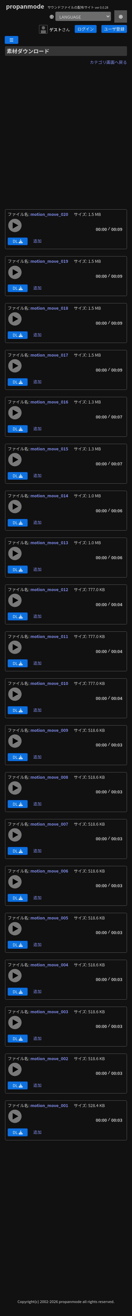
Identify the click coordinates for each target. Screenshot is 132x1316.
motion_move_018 (49, 308)
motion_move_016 (49, 402)
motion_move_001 (49, 1105)
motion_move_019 (49, 261)
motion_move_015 (49, 449)
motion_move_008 (49, 777)
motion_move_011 (49, 636)
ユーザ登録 (114, 29)
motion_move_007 (49, 824)
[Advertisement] (66, 133)
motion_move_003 (49, 1012)
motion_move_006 (49, 871)
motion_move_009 (49, 730)
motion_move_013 (49, 543)
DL (18, 241)
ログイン (85, 29)
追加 (37, 241)
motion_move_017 (49, 355)
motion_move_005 (49, 918)
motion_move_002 (49, 1059)
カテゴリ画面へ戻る (108, 62)
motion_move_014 (49, 496)
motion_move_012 (49, 589)
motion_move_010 (49, 683)
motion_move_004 (49, 965)
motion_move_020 (49, 214)
